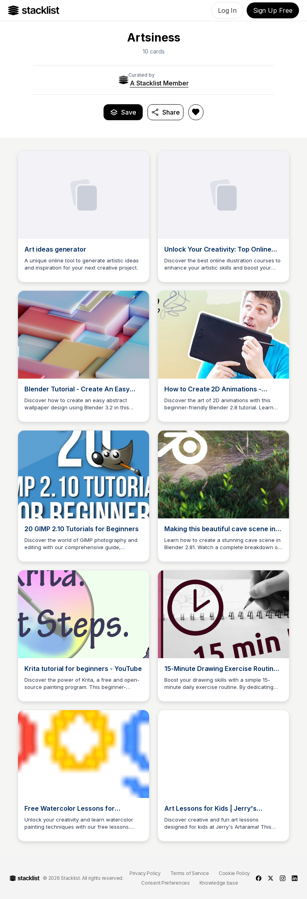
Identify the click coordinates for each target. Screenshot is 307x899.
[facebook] (258, 878)
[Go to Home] (34, 10)
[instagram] (282, 878)
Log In (227, 10)
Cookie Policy (234, 873)
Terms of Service (189, 873)
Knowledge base (218, 883)
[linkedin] (294, 878)
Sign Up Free (273, 10)
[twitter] (270, 878)
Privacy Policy (145, 873)
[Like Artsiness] (195, 112)
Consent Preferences (165, 883)
